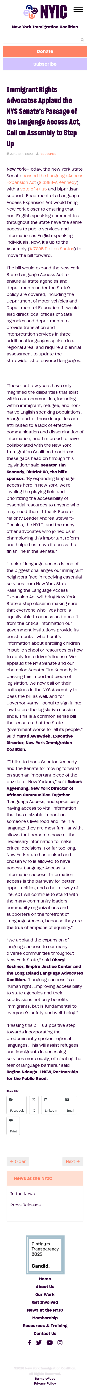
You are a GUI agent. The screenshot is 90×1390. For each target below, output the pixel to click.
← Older (18, 1161)
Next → (73, 1161)
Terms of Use (45, 1379)
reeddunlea (48, 153)
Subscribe (45, 64)
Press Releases (25, 1205)
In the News (22, 1193)
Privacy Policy (45, 1383)
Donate (45, 51)
